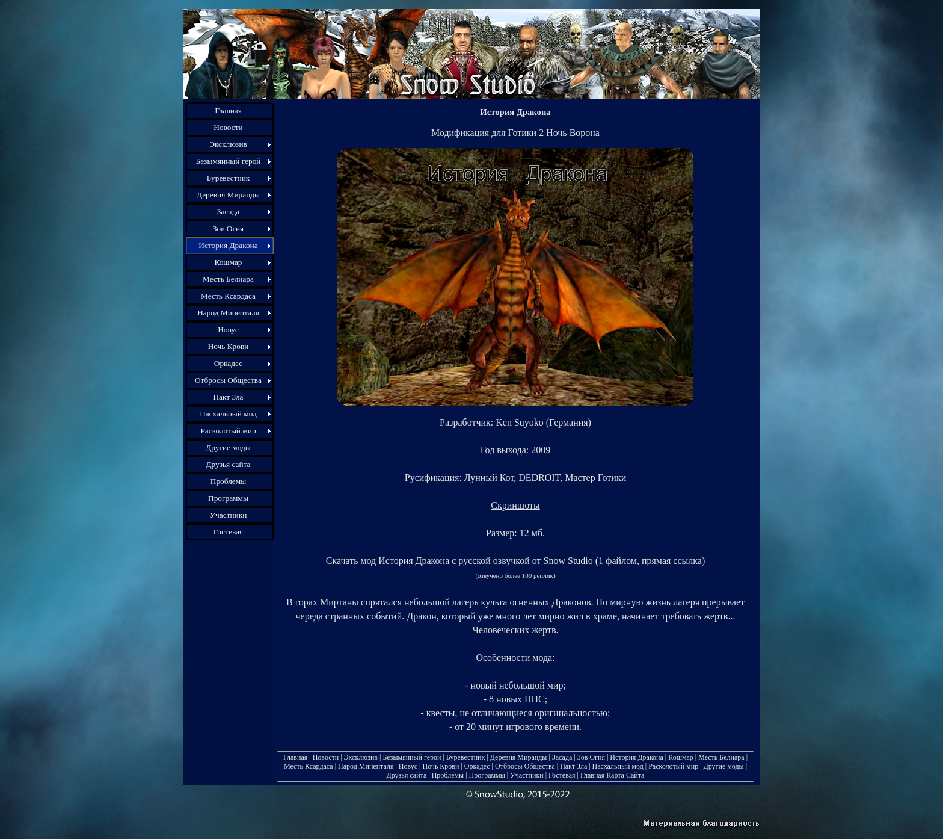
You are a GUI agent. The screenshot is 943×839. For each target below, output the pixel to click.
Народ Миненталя (365, 766)
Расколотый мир (673, 766)
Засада (562, 757)
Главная (295, 757)
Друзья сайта (407, 775)
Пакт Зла (573, 766)
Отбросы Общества (525, 766)
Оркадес (477, 766)
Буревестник (465, 757)
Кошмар (680, 757)
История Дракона (636, 757)
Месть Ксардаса (308, 766)
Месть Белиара (721, 757)
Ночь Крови (440, 766)
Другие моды (724, 766)
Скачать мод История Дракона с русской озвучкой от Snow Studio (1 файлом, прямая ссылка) (515, 561)
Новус (408, 766)
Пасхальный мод (618, 766)
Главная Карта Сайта (612, 775)
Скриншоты (515, 505)
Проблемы (448, 775)
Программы (487, 775)
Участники (527, 775)
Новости (326, 757)
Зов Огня (591, 757)
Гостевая (561, 775)
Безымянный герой (411, 757)
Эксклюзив (361, 757)
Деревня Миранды (518, 757)
